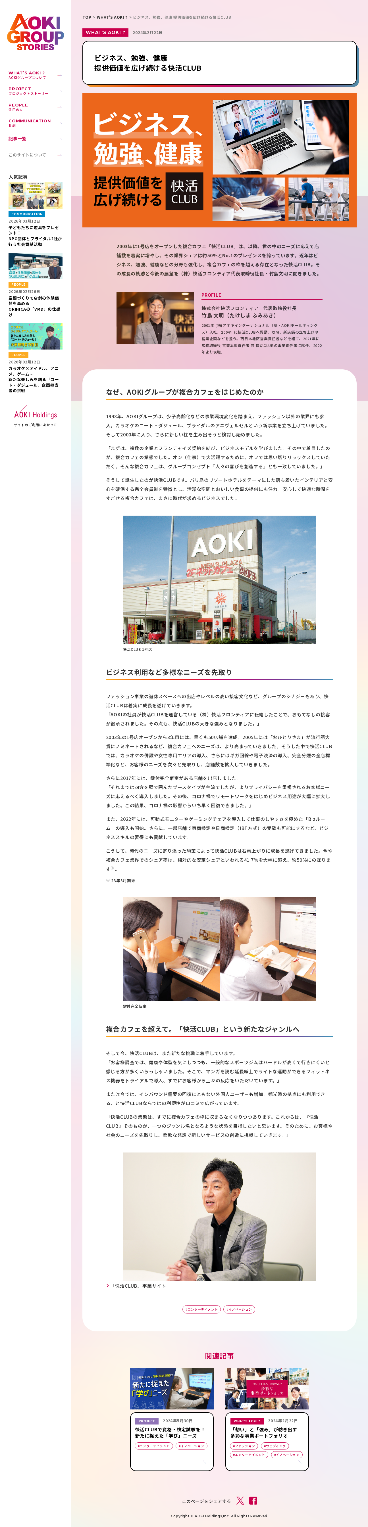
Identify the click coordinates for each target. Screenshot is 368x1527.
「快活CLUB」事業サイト (138, 1285)
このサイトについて (27, 155)
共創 (36, 123)
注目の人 (36, 107)
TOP (86, 17)
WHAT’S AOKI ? (112, 17)
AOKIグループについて (36, 75)
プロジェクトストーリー (36, 91)
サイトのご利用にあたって (35, 424)
